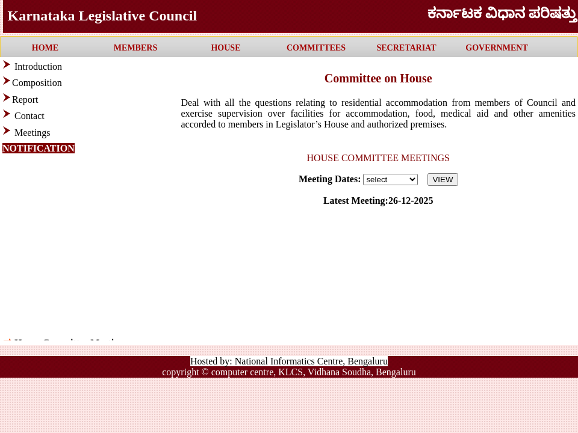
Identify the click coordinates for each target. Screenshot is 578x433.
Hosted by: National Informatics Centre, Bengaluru (289, 361)
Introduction (38, 66)
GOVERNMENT (496, 47)
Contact (29, 116)
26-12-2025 (411, 200)
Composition (37, 83)
